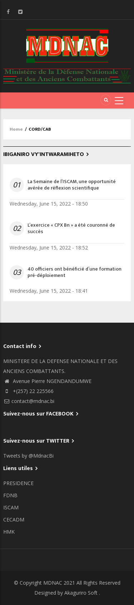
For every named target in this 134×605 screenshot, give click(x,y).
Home (16, 129)
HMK (9, 531)
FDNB (10, 495)
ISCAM (11, 507)
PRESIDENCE (18, 483)
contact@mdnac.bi (28, 401)
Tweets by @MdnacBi (28, 455)
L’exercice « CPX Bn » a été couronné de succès (71, 228)
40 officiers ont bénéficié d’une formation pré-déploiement (74, 272)
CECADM (13, 519)
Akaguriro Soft (81, 592)
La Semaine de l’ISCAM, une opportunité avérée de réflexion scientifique (72, 184)
